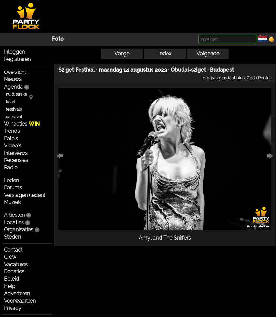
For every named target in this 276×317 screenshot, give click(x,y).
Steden (12, 237)
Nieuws (13, 79)
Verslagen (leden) (24, 195)
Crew (10, 257)
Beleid (11, 279)
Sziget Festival (76, 70)
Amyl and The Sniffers (165, 238)
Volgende (207, 53)
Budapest (222, 70)
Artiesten (14, 215)
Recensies (16, 160)
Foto (58, 39)
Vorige (121, 53)
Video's (12, 146)
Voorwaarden (20, 301)
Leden (11, 180)
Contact (13, 250)
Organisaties (18, 230)
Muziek (12, 202)
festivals (14, 109)
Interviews (16, 153)
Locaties (14, 222)
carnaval (14, 116)
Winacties (22, 124)
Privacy (12, 308)
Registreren (17, 59)
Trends (12, 131)
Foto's (11, 138)
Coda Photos (259, 77)
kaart (10, 101)
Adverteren (17, 293)
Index (164, 53)
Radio (10, 167)
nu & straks (16, 94)
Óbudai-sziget (188, 70)
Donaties (14, 272)
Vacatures (16, 264)
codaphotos (233, 77)
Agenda (13, 87)
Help (9, 286)
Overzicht (15, 72)
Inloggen (14, 52)
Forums (13, 188)
